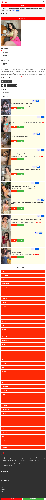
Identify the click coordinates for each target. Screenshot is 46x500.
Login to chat (22, 18)
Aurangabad (5, 340)
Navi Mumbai (5, 352)
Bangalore (4, 310)
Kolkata (4, 421)
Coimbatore (5, 386)
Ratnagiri (4, 360)
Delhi (3, 279)
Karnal (4, 306)
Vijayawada (5, 275)
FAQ (2, 487)
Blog (2, 483)
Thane (3, 367)
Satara (4, 363)
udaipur (4, 428)
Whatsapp (34, 498)
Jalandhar (5, 371)
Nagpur (4, 440)
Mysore (4, 314)
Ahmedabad (5, 283)
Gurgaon (4, 302)
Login (2, 474)
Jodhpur (4, 379)
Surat (3, 291)
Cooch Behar (5, 409)
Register (3, 476)
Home (2, 13)
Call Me (12, 499)
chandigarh (5, 432)
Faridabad (5, 298)
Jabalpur (4, 329)
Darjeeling (4, 413)
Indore (4, 425)
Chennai (4, 382)
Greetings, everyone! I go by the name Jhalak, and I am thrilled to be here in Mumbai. (21, 15)
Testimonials (4, 485)
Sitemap (3, 491)
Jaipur (3, 375)
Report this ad (5, 92)
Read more (36, 106)
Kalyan (4, 344)
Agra (3, 394)
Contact (3, 489)
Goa (3, 436)
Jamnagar (5, 287)
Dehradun (4, 405)
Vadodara (4, 447)
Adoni (3, 272)
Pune (3, 356)
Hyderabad (5, 390)
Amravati (4, 337)
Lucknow (4, 402)
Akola (3, 333)
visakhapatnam (6, 444)
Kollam (4, 317)
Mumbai (4, 348)
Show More (23, 76)
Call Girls (7, 13)
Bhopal (4, 321)
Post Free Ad (23, 5)
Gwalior (4, 325)
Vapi (3, 295)
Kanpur (4, 398)
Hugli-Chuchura (6, 417)
